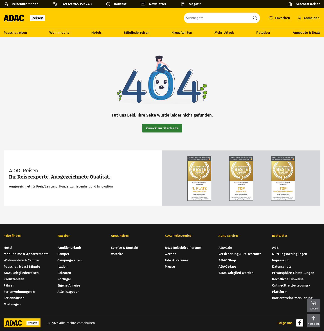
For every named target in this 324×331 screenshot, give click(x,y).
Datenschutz (281, 267)
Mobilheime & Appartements (26, 254)
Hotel (8, 248)
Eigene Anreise (68, 285)
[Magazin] (193, 4)
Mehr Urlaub (224, 33)
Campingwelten (69, 260)
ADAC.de (225, 248)
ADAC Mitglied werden (236, 273)
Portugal (64, 279)
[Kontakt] (118, 4)
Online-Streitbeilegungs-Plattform (291, 288)
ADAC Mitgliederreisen (21, 273)
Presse (170, 267)
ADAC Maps (227, 267)
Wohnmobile (59, 33)
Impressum (280, 260)
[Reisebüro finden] (23, 4)
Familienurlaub (69, 248)
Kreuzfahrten (181, 33)
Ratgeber (263, 33)
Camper (63, 254)
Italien (62, 267)
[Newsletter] (155, 4)
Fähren (9, 285)
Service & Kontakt (124, 248)
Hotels (96, 33)
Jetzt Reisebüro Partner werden (183, 251)
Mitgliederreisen (136, 33)
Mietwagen (12, 304)
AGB (275, 248)
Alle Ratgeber (68, 292)
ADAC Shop (227, 260)
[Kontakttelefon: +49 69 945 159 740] (74, 4)
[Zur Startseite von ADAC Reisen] (26, 18)
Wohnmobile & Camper (22, 260)
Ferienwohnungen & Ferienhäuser (19, 295)
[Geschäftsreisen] (304, 4)
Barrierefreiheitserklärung (292, 298)
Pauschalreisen (15, 33)
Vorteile (117, 254)
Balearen (64, 273)
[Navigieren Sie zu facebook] (299, 323)
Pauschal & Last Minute (22, 267)
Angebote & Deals (306, 33)
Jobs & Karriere (176, 260)
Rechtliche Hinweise (288, 279)
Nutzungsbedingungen (289, 254)
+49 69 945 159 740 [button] (76, 4)
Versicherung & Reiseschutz (239, 254)
